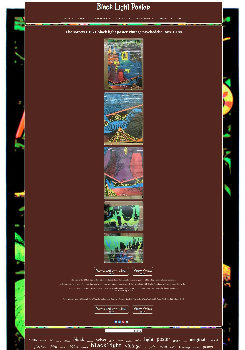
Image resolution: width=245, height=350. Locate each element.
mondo (90, 341)
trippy (43, 340)
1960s (111, 341)
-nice (138, 340)
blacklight (106, 346)
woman (196, 347)
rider (173, 347)
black (78, 339)
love (120, 340)
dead (62, 347)
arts (145, 348)
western (84, 347)
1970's (73, 347)
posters (208, 347)
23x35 (67, 341)
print (153, 347)
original (197, 339)
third (53, 346)
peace (185, 341)
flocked (40, 346)
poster (163, 339)
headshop (184, 347)
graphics (129, 341)
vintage (133, 346)
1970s (33, 340)
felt (51, 340)
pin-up (58, 341)
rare (163, 346)
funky (176, 340)
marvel (213, 340)
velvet (101, 340)
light (149, 339)
